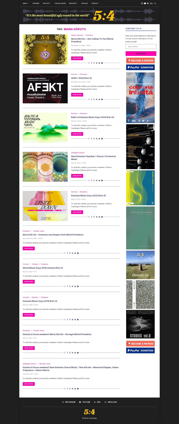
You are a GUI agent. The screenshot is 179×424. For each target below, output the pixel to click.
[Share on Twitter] (94, 63)
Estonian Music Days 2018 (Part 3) (40, 301)
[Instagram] (142, 3)
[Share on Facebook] (91, 63)
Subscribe (141, 53)
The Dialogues (60, 3)
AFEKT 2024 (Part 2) (81, 78)
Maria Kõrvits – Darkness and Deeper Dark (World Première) (53, 235)
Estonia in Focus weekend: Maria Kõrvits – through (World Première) (57, 334)
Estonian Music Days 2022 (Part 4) (88, 195)
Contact (94, 3)
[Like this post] (89, 63)
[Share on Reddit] (99, 63)
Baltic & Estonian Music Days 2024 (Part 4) (92, 117)
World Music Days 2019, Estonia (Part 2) (43, 268)
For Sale (84, 3)
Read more (77, 58)
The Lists (46, 3)
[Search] (155, 3)
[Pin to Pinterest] (96, 63)
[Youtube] (145, 3)
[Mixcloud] (151, 3)
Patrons (36, 3)
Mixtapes (72, 3)
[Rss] (148, 3)
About (25, 3)
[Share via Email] (102, 63)
